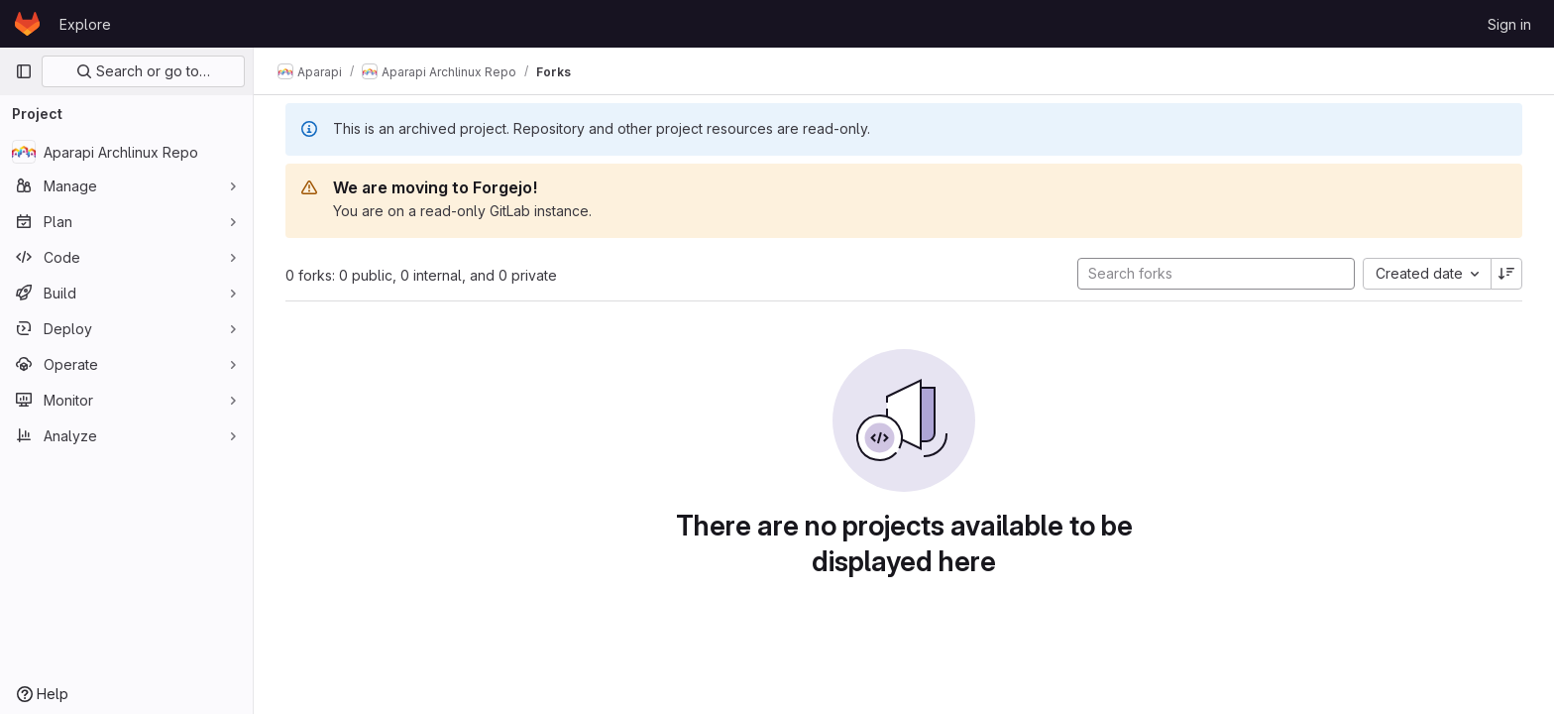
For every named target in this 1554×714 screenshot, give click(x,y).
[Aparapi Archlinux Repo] (126, 152)
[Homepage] (27, 24)
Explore (85, 24)
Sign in (1509, 24)
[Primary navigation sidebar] (24, 71)
